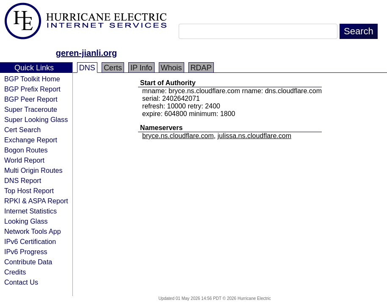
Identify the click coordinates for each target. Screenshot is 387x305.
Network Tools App (32, 231)
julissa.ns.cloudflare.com (254, 135)
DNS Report (22, 180)
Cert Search (22, 129)
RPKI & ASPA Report (36, 201)
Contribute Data (28, 262)
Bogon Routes (26, 150)
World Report (24, 160)
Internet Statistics (30, 211)
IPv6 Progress (25, 251)
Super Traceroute (30, 109)
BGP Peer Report (31, 99)
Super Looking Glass (36, 119)
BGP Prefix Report (32, 89)
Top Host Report (29, 190)
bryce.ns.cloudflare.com (178, 135)
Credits (15, 272)
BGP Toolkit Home (32, 79)
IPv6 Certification (30, 241)
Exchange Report (30, 140)
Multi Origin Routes (33, 170)
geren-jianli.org (86, 53)
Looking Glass (26, 221)
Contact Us (21, 282)
